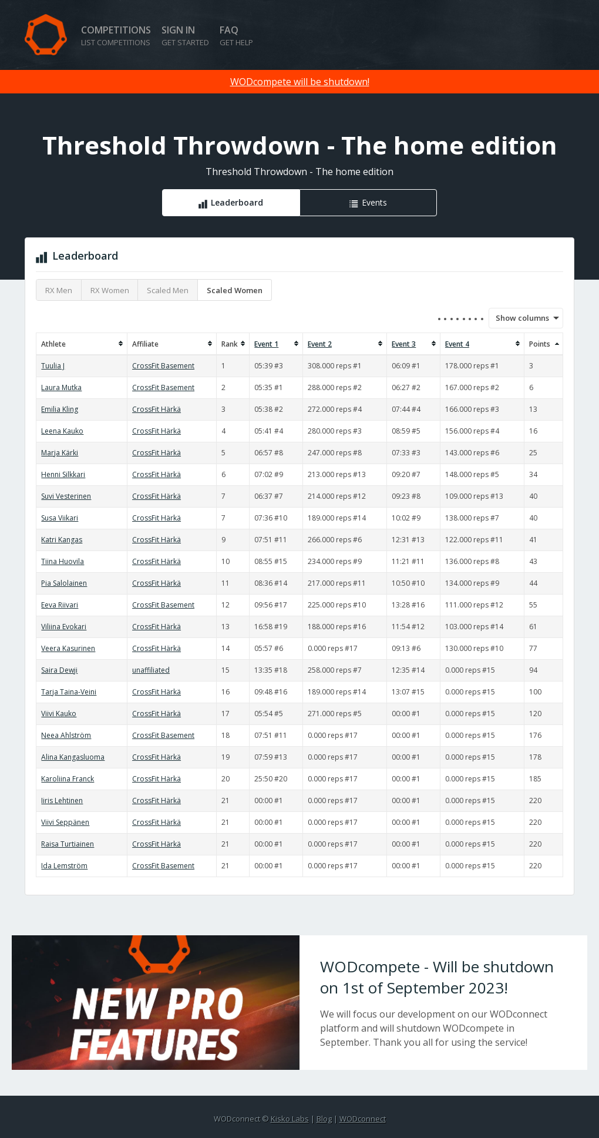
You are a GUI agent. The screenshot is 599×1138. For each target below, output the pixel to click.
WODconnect (362, 1118)
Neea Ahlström (66, 735)
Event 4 (457, 344)
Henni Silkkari (63, 474)
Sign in (185, 36)
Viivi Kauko (58, 714)
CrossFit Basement (163, 366)
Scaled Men (168, 290)
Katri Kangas (61, 540)
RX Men (58, 290)
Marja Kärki (59, 453)
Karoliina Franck (67, 779)
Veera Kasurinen (68, 648)
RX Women (109, 290)
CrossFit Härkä (156, 409)
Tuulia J (53, 366)
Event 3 (404, 344)
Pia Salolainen (64, 583)
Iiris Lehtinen (62, 800)
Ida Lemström (64, 866)
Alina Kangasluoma (73, 757)
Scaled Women (235, 290)
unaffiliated (151, 670)
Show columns (518, 318)
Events (374, 202)
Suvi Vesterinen (66, 496)
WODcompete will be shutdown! (299, 81)
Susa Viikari (59, 518)
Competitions (116, 36)
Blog (324, 1118)
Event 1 (266, 344)
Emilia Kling (59, 409)
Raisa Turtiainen (67, 844)
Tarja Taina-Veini (68, 692)
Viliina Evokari (63, 627)
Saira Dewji (59, 670)
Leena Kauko (62, 431)
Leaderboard (237, 202)
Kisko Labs (290, 1118)
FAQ (236, 36)
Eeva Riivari (59, 605)
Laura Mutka (61, 387)
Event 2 (320, 344)
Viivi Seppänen (65, 822)
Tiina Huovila (62, 561)
